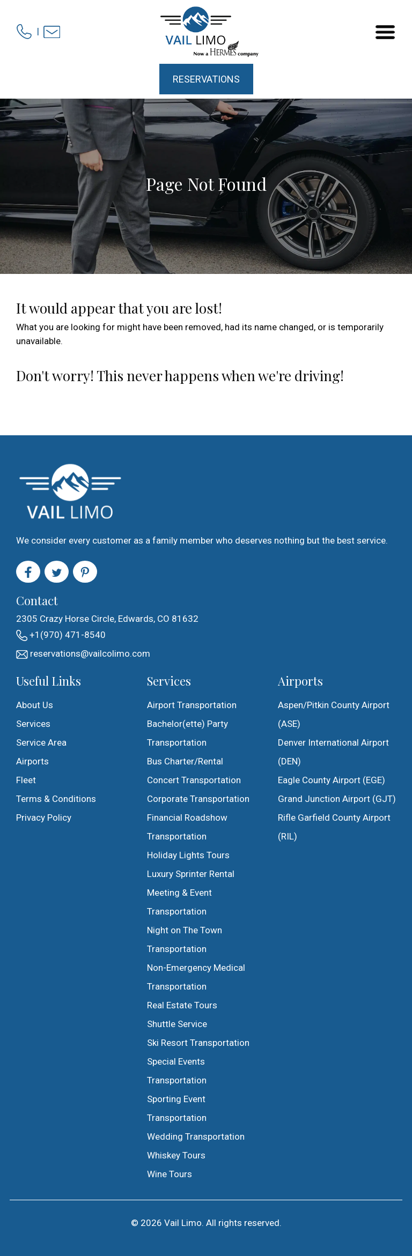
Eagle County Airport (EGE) (331, 780)
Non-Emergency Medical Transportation (196, 977)
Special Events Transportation (177, 1071)
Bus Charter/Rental (185, 761)
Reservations (206, 79)
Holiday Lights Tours (188, 855)
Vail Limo (183, 1222)
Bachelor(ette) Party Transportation (187, 733)
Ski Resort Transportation (198, 1042)
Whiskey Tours (176, 1155)
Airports (32, 761)
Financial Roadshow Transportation (187, 827)
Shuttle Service (177, 1024)
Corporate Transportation (198, 798)
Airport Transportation (192, 705)
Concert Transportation (194, 780)
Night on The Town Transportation (184, 939)
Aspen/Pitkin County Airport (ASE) (333, 714)
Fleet (26, 780)
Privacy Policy (43, 817)
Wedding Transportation (196, 1136)
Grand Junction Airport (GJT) (337, 798)
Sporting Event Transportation (177, 1108)
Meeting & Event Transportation (179, 902)
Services (33, 723)
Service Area (41, 742)
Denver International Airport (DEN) (333, 752)
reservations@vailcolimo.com (83, 653)
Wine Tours (169, 1174)
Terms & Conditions (56, 798)
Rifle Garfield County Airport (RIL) (334, 827)
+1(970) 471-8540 (61, 635)
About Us (34, 705)
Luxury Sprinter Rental (190, 873)
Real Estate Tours (182, 1005)
